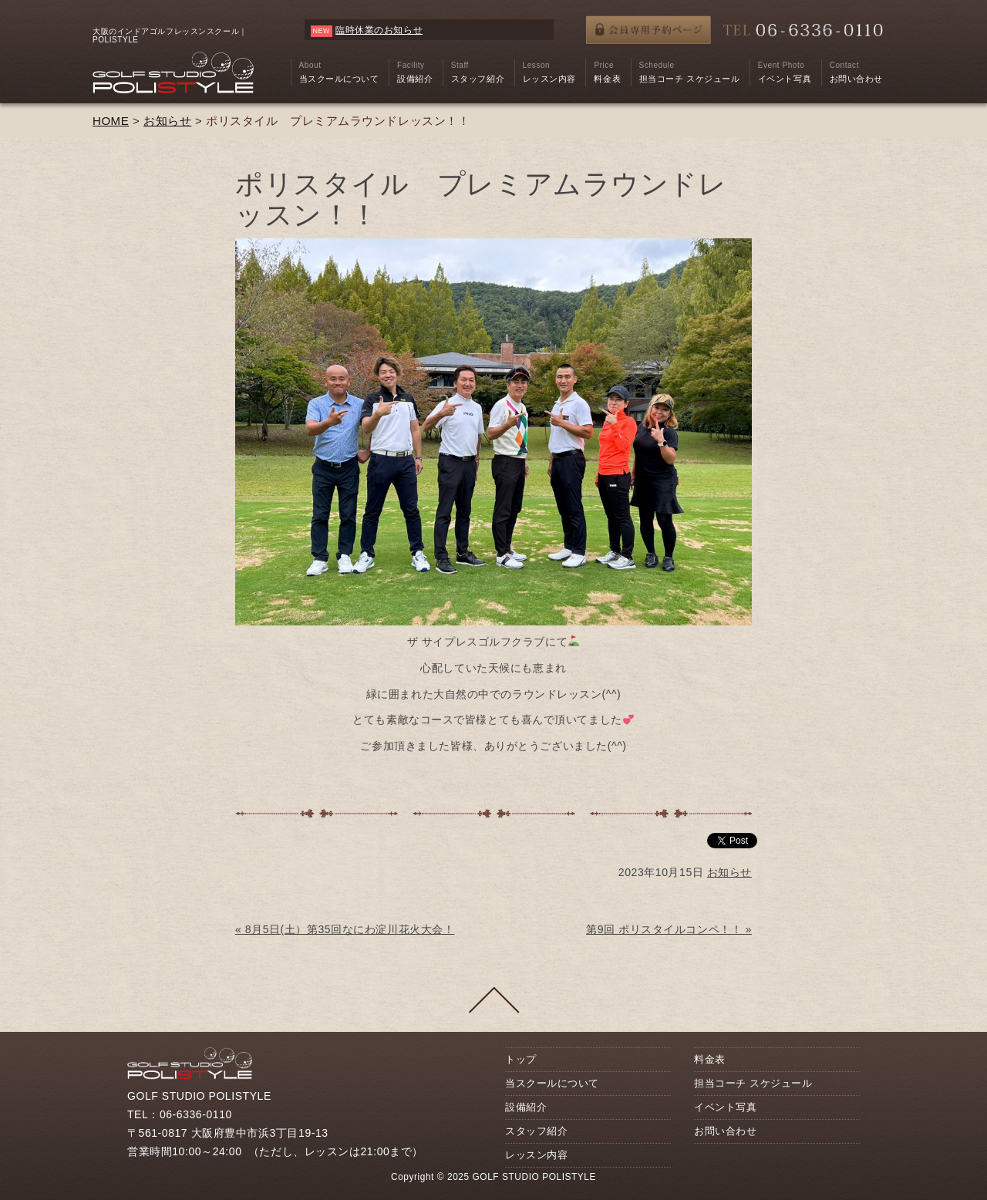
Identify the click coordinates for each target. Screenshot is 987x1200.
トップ (521, 1059)
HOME (111, 120)
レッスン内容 (536, 1155)
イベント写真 (725, 1107)
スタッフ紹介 (536, 1131)
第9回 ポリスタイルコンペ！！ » (669, 929)
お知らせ (167, 120)
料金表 (710, 1059)
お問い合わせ (725, 1131)
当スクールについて (552, 1083)
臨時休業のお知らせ (379, 30)
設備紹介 (526, 1107)
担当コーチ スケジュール (753, 1083)
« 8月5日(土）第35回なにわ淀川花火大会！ (344, 929)
